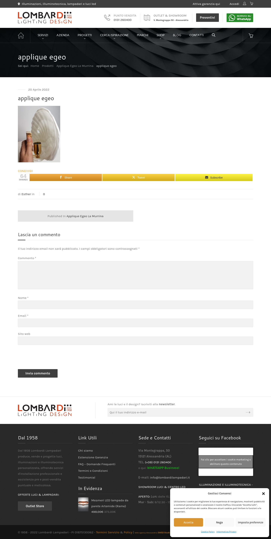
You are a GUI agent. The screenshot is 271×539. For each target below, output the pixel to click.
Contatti (196, 35)
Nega (219, 522)
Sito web (24, 334)
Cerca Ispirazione (114, 35)
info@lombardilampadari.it (170, 477)
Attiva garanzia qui (209, 4)
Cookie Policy (208, 531)
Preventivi (207, 17)
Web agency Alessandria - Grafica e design (161, 532)
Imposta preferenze (250, 522)
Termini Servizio (107, 532)
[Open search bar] (213, 35)
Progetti (85, 35)
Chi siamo (85, 450)
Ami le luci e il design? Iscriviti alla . (141, 404)
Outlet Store (35, 506)
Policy (128, 532)
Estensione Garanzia (93, 457)
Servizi (43, 35)
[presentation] (46, 358)
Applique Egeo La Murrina (76, 216)
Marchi (142, 35)
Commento (27, 258)
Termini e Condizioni (93, 471)
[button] (263, 493)
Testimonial (86, 477)
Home (24, 35)
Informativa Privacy (226, 531)
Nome (23, 298)
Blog (177, 35)
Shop (161, 35)
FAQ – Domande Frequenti (96, 464)
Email (23, 316)
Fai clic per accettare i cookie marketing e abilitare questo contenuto (226, 462)
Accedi (234, 4)
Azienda (62, 35)
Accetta (188, 522)
